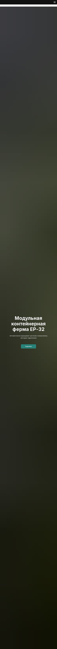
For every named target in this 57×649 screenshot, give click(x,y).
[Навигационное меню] (55, 2)
